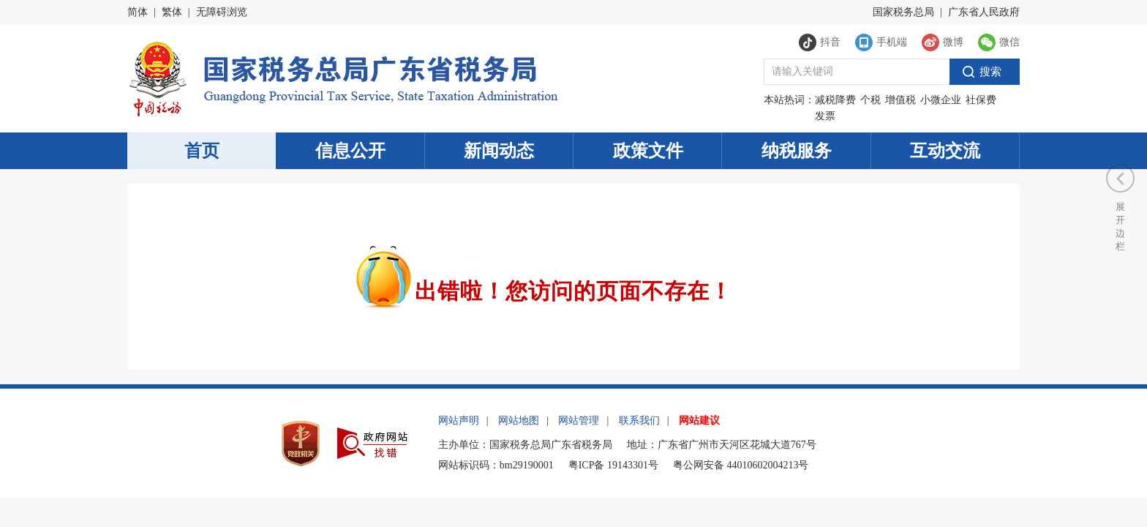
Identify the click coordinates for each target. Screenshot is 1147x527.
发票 (825, 116)
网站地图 (518, 420)
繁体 (172, 12)
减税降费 (835, 99)
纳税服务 (796, 150)
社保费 (981, 99)
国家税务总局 (903, 12)
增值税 (900, 99)
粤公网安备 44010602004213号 (741, 465)
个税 (870, 99)
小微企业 (940, 99)
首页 (201, 150)
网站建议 (699, 420)
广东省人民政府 (984, 12)
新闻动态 (499, 150)
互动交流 (945, 150)
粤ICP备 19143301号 (613, 465)
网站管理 (578, 420)
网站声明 (458, 420)
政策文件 (648, 150)
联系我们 (639, 420)
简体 (137, 12)
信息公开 (350, 150)
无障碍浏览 (221, 12)
